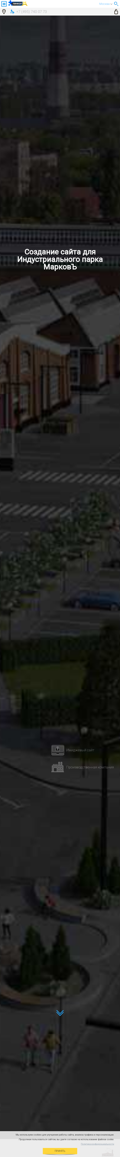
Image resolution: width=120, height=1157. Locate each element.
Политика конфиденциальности (97, 1144)
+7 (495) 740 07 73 (31, 12)
